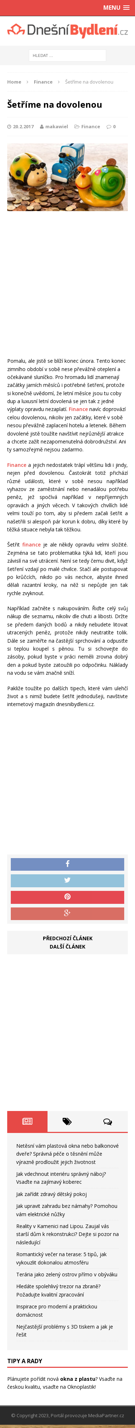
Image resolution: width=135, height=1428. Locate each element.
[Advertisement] (67, 285)
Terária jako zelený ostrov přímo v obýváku (66, 1274)
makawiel (56, 126)
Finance (90, 126)
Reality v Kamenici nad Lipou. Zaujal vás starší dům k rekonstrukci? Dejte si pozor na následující (67, 1234)
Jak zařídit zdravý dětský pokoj (51, 1194)
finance (31, 544)
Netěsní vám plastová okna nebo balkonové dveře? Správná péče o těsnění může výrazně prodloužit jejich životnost (67, 1153)
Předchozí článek (68, 938)
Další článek (67, 946)
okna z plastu (77, 1378)
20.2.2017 (23, 126)
